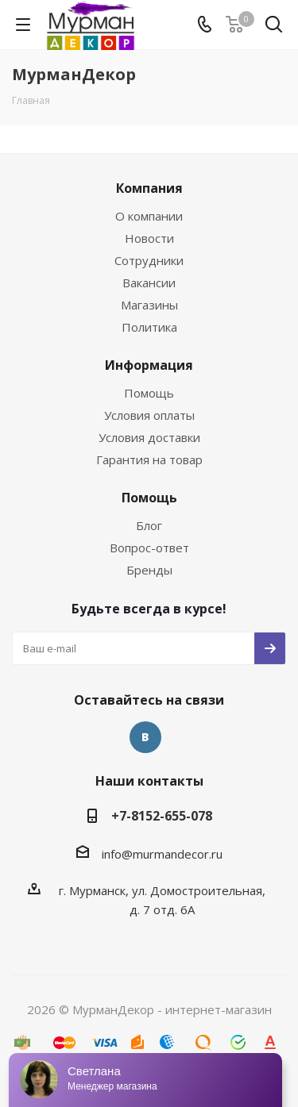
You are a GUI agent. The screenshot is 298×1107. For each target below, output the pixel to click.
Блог (149, 525)
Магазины (149, 305)
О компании (149, 216)
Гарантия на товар (149, 459)
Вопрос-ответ (149, 547)
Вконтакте (145, 737)
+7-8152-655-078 (161, 815)
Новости (149, 238)
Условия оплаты (149, 415)
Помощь (149, 393)
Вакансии (149, 282)
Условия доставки (149, 437)
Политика (149, 327)
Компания (149, 188)
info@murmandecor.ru (162, 854)
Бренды (149, 570)
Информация (149, 365)
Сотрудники (149, 260)
